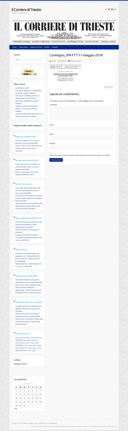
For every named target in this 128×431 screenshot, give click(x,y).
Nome (51, 125)
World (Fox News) (23, 184)
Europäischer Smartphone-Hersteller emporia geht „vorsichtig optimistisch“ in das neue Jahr (28, 237)
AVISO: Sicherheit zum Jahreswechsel (27, 230)
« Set (15, 409)
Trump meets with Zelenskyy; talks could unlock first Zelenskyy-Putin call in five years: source (27, 190)
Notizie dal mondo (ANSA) (27, 160)
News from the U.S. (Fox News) (29, 302)
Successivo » (108, 87)
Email (51, 134)
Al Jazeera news (23, 334)
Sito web (52, 143)
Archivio (47, 47)
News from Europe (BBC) (27, 276)
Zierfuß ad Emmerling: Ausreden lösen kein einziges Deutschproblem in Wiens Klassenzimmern (28, 224)
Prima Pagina (23, 47)
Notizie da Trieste (36, 47)
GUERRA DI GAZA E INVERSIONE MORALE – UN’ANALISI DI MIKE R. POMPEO (26, 108)
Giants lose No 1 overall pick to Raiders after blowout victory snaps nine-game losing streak (29, 321)
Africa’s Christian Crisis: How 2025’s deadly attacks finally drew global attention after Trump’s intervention (28, 206)
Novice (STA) (21, 249)
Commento (53, 105)
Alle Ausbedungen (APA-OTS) (28, 218)
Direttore (55, 47)
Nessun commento (75, 61)
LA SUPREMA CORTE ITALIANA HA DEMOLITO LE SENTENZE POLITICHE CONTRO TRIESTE (28, 90)
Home (15, 47)
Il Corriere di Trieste (26, 9)
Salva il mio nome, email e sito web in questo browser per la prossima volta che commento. (79, 155)
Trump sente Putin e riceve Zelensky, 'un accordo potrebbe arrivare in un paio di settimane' (27, 166)
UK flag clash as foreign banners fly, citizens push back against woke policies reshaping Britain (29, 198)
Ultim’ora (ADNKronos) (26, 137)
